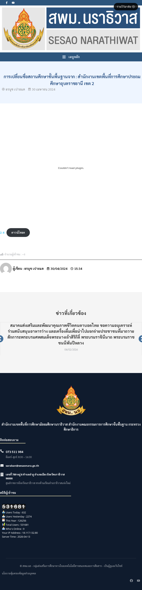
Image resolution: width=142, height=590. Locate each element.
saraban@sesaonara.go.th (22, 465)
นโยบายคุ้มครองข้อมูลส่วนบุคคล (19, 573)
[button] (71, 56)
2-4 (2, 232)
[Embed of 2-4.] (71, 168)
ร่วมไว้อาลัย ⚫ (126, 6)
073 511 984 (14, 452)
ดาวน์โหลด (18, 232)
